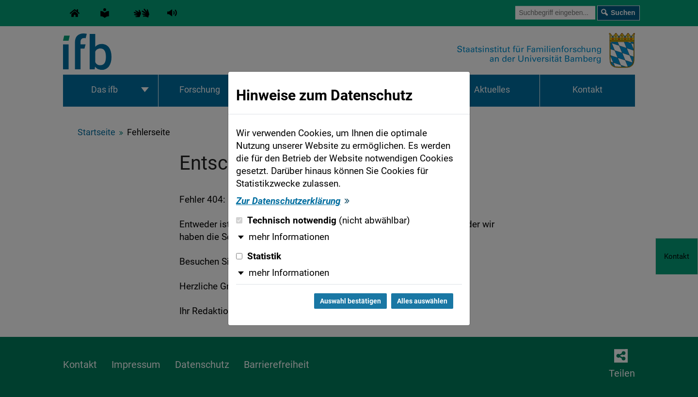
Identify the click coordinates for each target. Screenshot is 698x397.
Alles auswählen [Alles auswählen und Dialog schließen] (422, 301)
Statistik (258, 256)
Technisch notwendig (323, 220)
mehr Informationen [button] (289, 237)
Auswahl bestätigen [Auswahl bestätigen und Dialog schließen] (350, 301)
